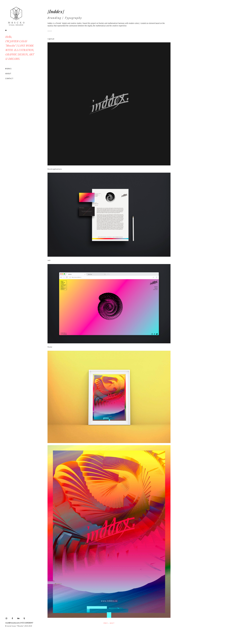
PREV (106, 623)
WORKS (8, 69)
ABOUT (8, 73)
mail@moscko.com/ (12, 623)
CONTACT (9, 78)
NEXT (112, 623)
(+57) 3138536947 (26, 623)
